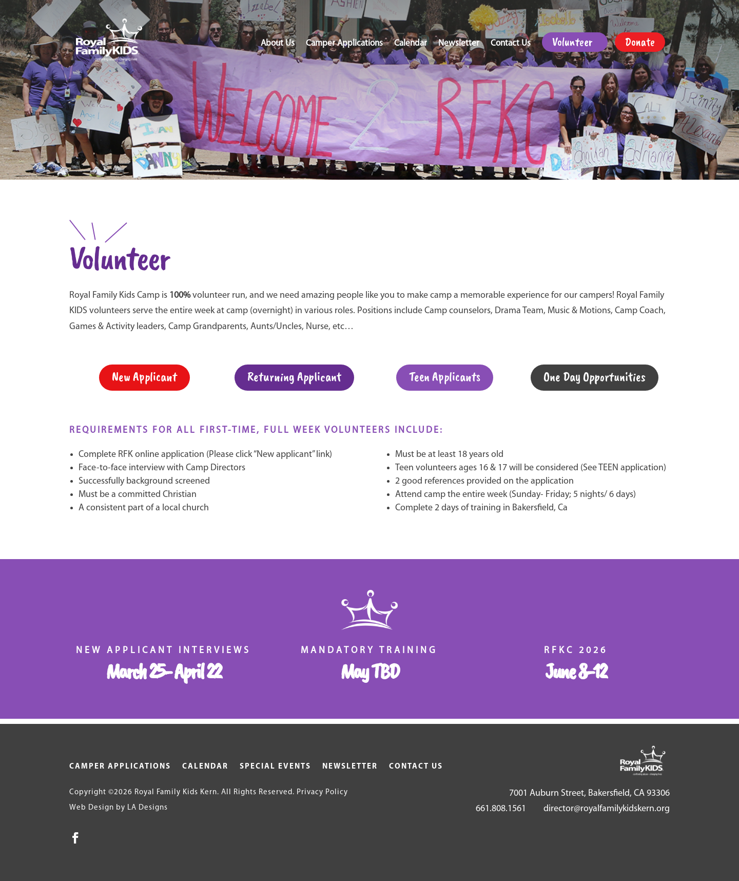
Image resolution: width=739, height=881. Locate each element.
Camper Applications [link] (344, 44)
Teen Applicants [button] (444, 377)
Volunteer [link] (572, 41)
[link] (112, 40)
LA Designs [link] (147, 808)
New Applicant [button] (144, 377)
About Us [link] (278, 44)
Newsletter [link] (458, 44)
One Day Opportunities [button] (594, 377)
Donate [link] (640, 41)
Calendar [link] (410, 44)
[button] (75, 838)
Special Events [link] (275, 767)
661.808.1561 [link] (501, 809)
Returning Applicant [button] (294, 377)
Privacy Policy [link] (322, 792)
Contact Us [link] (511, 44)
